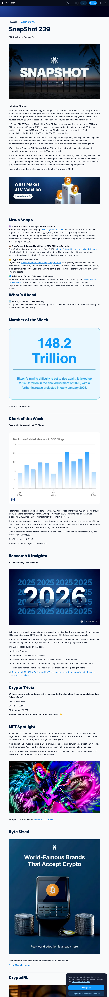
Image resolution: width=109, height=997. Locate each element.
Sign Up (93, 3)
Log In (83, 3)
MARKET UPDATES (28, 22)
